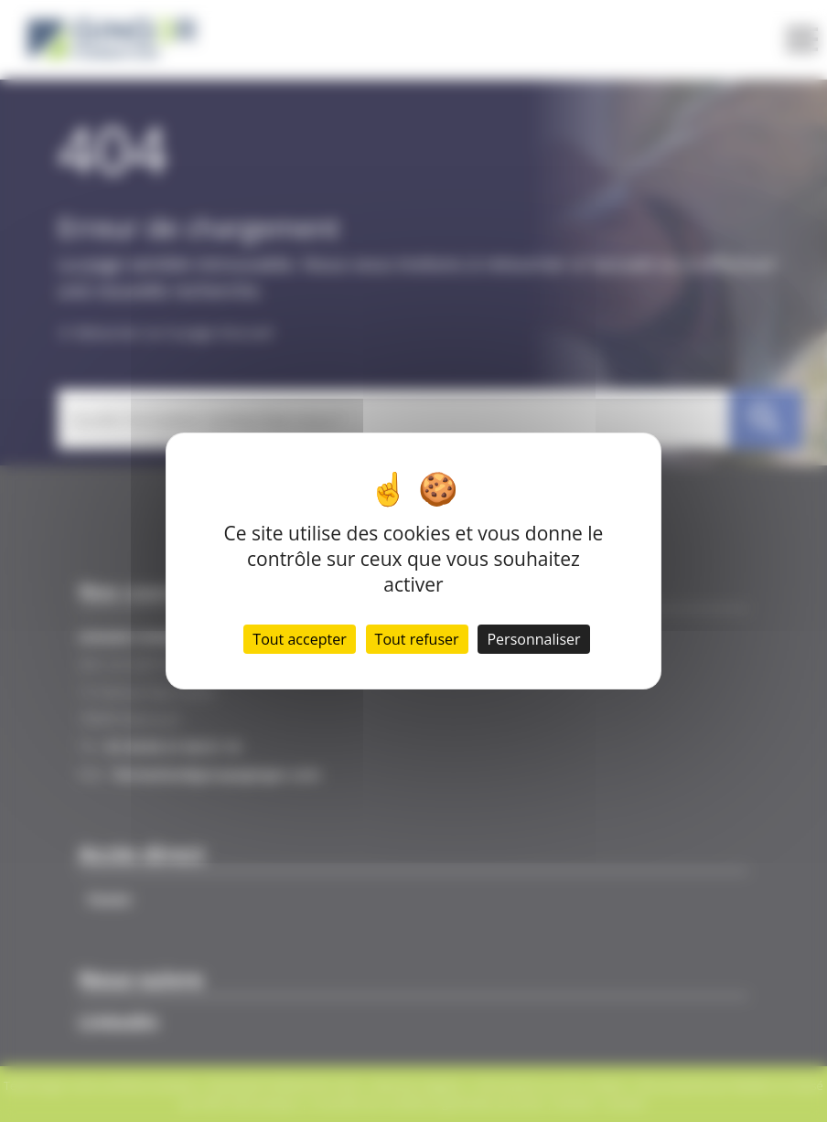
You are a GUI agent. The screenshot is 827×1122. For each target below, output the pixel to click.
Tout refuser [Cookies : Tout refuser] (417, 639)
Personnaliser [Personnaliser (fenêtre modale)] (533, 639)
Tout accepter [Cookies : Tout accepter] (299, 639)
